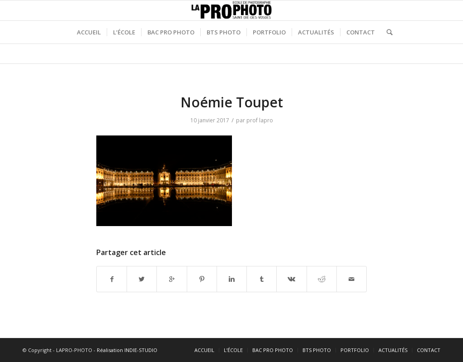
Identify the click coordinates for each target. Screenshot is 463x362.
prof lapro (259, 120)
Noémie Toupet (231, 102)
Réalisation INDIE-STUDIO (127, 350)
